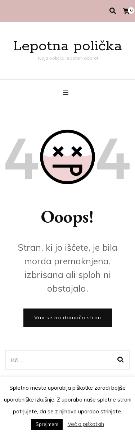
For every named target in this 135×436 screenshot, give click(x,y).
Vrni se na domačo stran (67, 317)
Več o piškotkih (86, 424)
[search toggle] (112, 11)
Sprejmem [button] (47, 424)
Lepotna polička (67, 46)
